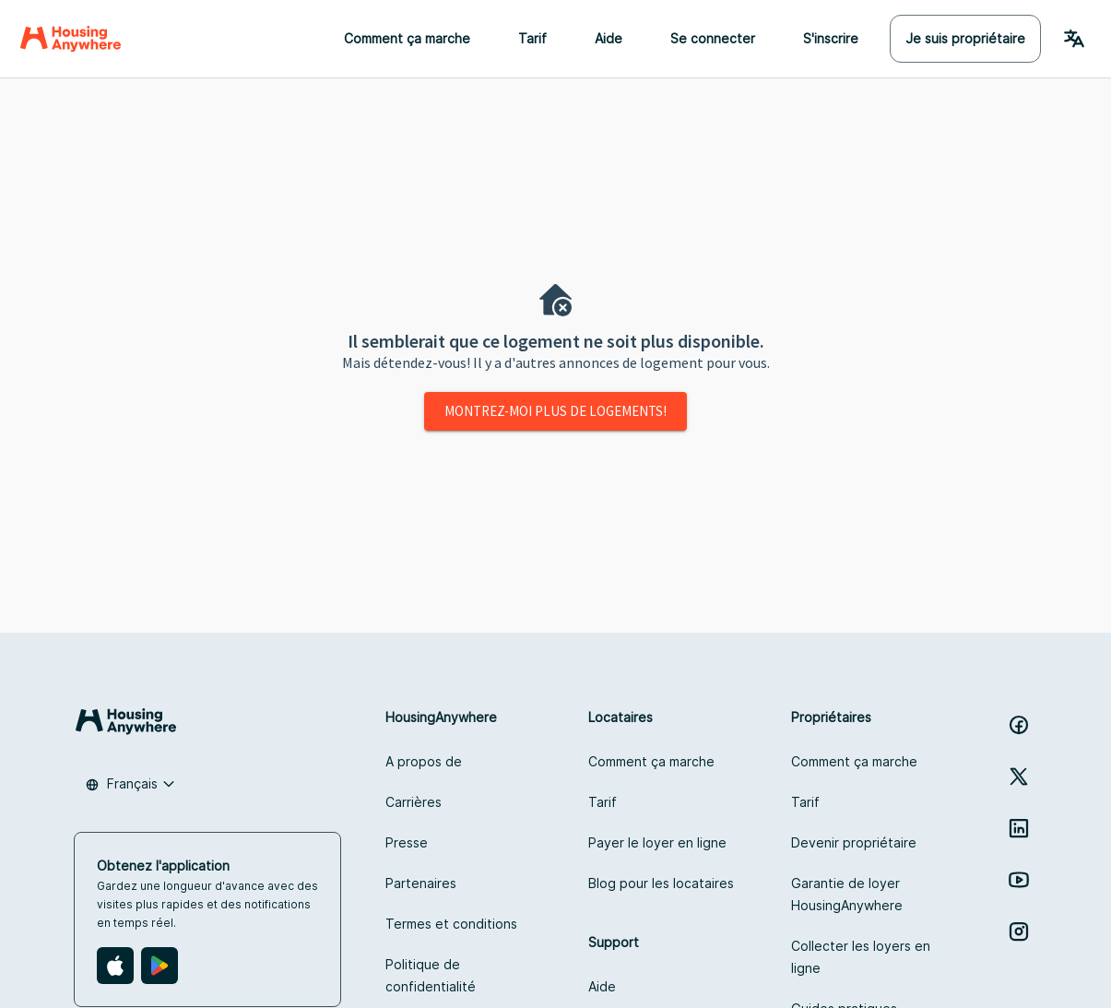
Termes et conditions (451, 923)
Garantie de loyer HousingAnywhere (847, 894)
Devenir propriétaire (853, 842)
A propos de (423, 761)
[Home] (70, 38)
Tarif (532, 38)
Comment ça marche (407, 38)
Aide (608, 38)
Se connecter (712, 38)
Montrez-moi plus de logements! (555, 411)
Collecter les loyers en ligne (860, 957)
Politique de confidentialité (430, 975)
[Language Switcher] (1074, 38)
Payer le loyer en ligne (657, 842)
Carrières (413, 802)
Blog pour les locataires (661, 883)
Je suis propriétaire (965, 38)
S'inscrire (830, 38)
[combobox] (130, 784)
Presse (406, 842)
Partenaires (420, 883)
